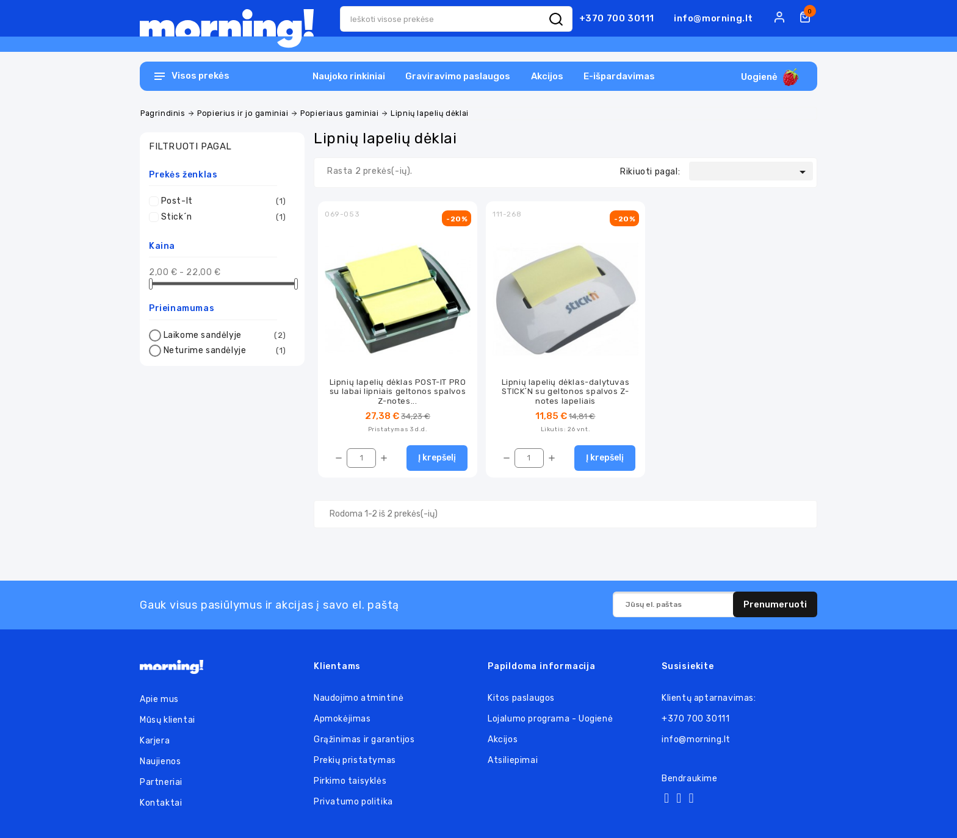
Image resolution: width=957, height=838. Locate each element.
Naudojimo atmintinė (358, 698)
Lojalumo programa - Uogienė (550, 719)
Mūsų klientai (167, 720)
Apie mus (159, 699)
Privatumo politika (353, 802)
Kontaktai (161, 803)
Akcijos (547, 76)
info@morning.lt (713, 18)
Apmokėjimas (342, 719)
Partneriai (161, 782)
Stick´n (223, 217)
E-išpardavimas (619, 76)
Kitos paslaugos (521, 698)
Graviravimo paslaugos (457, 76)
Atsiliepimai (513, 760)
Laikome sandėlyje (225, 335)
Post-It (223, 201)
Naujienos (160, 761)
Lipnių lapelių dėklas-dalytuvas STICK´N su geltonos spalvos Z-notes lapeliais (566, 392)
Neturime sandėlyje (225, 351)
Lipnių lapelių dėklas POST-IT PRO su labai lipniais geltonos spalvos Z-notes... (398, 392)
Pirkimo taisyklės (350, 781)
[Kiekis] (361, 458)
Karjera (155, 741)
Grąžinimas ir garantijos (364, 739)
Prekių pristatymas (355, 760)
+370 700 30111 (616, 18)
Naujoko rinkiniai (348, 76)
